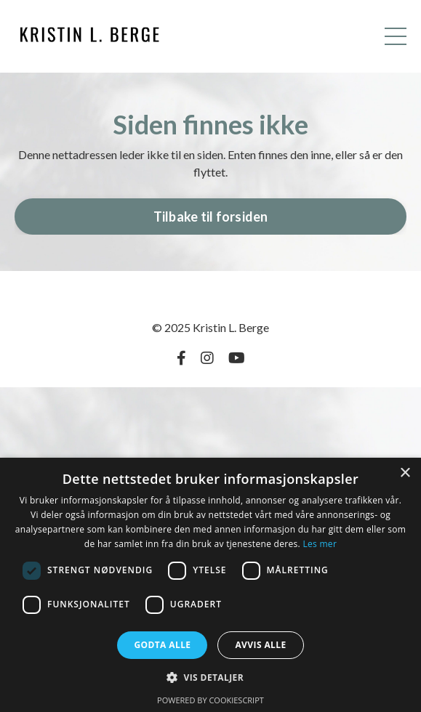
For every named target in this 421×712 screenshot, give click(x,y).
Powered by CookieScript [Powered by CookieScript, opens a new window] (210, 700)
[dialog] (210, 585)
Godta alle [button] (162, 645)
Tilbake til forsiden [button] (210, 216)
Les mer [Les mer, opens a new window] (319, 544)
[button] (210, 677)
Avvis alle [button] (260, 645)
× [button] (404, 473)
